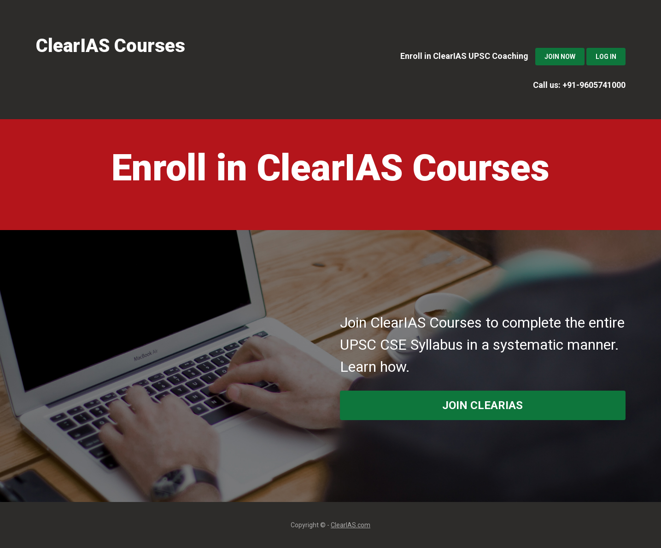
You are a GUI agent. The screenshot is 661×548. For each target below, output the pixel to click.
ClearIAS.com (350, 525)
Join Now (559, 56)
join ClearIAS (482, 405)
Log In (606, 56)
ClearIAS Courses (110, 46)
